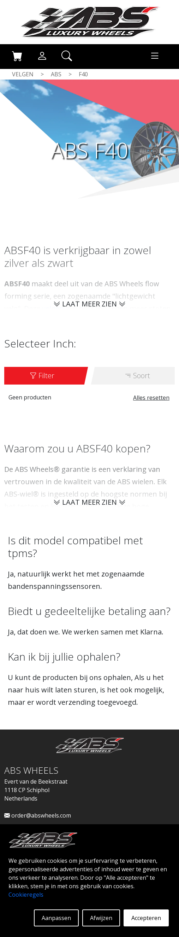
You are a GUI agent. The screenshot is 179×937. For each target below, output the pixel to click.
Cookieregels (25, 894)
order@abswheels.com (37, 815)
